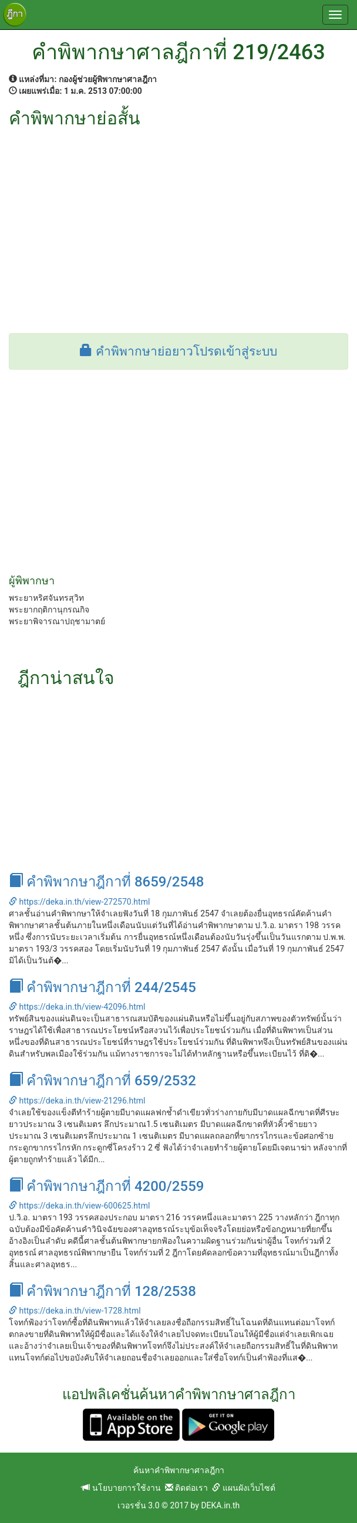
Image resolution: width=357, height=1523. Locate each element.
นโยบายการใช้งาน (121, 1487)
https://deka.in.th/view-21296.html (77, 1100)
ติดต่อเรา (186, 1487)
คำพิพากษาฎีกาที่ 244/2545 (102, 987)
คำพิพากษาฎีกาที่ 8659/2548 (106, 882)
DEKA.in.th (220, 1505)
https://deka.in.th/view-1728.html (75, 1310)
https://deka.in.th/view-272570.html (79, 901)
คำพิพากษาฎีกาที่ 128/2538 (102, 1291)
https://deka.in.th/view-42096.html (77, 1006)
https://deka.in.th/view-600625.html (79, 1205)
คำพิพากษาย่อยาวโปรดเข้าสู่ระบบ (178, 351)
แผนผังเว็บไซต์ (243, 1487)
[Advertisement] (178, 216)
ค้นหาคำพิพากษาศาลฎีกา (178, 1470)
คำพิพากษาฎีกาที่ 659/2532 (102, 1080)
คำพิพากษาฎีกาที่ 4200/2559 (106, 1186)
